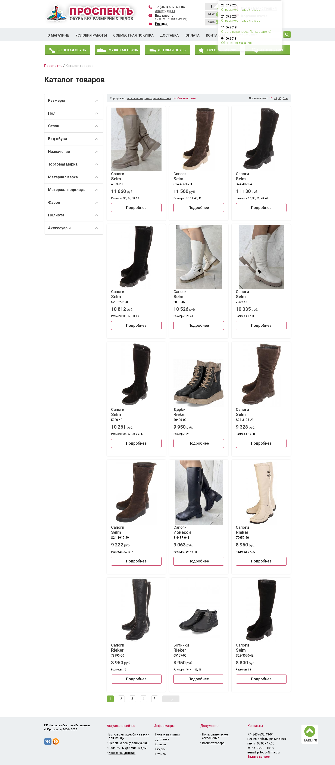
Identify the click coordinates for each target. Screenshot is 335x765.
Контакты (215, 35)
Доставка (169, 35)
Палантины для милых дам (128, 748)
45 (275, 98)
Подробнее (136, 207)
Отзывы (160, 754)
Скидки (160, 749)
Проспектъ (53, 66)
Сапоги (136, 176)
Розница (161, 23)
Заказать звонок (165, 10)
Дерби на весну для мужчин (128, 743)
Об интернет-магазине (236, 42)
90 (279, 98)
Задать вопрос (258, 756)
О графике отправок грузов (240, 9)
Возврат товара (213, 743)
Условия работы (91, 35)
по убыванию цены (184, 98)
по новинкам (135, 98)
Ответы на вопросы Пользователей (246, 31)
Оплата (192, 35)
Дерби (198, 412)
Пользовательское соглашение (215, 736)
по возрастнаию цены (158, 98)
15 (270, 98)
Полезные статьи (167, 734)
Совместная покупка (133, 35)
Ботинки (198, 648)
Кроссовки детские (122, 753)
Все (285, 98)
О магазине (58, 35)
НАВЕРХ (310, 740)
